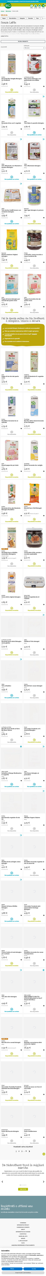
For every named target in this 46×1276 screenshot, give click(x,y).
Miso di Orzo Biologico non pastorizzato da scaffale (32, 79)
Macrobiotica (12, 18)
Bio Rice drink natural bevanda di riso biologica (34, 421)
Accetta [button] (34, 1268)
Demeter (30, 18)
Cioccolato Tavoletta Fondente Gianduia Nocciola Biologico (11, 1087)
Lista (39, 6)
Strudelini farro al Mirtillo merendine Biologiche (9, 553)
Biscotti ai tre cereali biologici (10, 1042)
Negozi (23, 1238)
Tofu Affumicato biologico (32, 166)
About (23, 1229)
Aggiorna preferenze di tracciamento (23, 1245)
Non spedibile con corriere (34, 133)
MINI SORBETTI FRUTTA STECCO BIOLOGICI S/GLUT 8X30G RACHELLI (33, 998)
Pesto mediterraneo (30, 1131)
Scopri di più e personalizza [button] (23, 1272)
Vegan (4, 18)
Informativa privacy (23, 1225)
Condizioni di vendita (23, 1227)
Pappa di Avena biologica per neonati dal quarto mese (10, 299)
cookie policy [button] (23, 1256)
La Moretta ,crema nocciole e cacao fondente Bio (33, 255)
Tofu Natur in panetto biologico (34, 123)
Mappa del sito (23, 1236)
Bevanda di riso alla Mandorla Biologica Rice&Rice (10, 508)
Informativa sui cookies (23, 1231)
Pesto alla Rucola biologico (10, 1131)
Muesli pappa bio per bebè (9, 465)
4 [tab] (24, 1185)
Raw (37, 18)
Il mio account (23, 1240)
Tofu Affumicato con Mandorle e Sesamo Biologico (11, 166)
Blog (23, 1243)
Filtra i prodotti (23, 41)
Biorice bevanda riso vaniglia (33, 465)
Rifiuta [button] (12, 1268)
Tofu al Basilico (6, 686)
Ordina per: (26, 45)
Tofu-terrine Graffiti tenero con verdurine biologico (11, 211)
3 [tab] (23, 1185)
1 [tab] (20, 1185)
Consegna (23, 1222)
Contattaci (23, 1234)
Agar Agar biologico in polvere (33, 210)
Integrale (22, 18)
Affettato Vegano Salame (32, 817)
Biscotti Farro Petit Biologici (33, 508)
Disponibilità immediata (11, 91)
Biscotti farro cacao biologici (33, 686)
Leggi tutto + (5, 36)
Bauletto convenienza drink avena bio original (33, 1043)
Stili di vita (4, 15)
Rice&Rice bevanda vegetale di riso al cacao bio (34, 862)
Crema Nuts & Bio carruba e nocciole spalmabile (33, 553)
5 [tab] (26, 1185)
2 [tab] (21, 1185)
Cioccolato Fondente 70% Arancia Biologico (32, 729)
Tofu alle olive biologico (9, 996)
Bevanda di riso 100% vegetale (11, 123)
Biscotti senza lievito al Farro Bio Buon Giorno (10, 729)
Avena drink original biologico (10, 597)
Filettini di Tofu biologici (31, 641)
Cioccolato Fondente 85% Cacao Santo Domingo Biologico (32, 907)
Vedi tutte (23, 1189)
